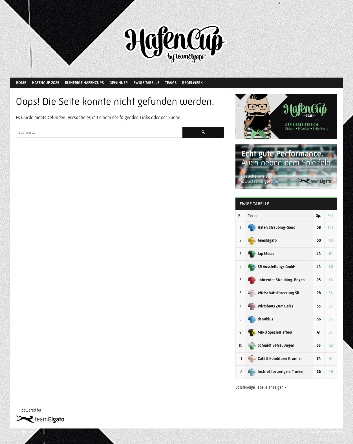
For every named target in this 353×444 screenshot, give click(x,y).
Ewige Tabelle (146, 82)
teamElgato (262, 240)
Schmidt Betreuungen (271, 345)
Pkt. (330, 215)
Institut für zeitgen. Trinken (276, 371)
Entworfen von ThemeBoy (326, 432)
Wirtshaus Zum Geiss (270, 306)
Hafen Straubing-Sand (271, 227)
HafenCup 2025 (45, 82)
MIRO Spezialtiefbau (270, 332)
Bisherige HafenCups (84, 82)
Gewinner (118, 82)
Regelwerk (192, 82)
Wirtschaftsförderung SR (273, 293)
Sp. (318, 215)
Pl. (240, 215)
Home (21, 82)
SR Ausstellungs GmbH (271, 266)
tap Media (261, 253)
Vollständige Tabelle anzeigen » (261, 387)
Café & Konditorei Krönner (275, 358)
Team (252, 215)
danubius (260, 319)
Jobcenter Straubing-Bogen (276, 280)
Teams (171, 82)
